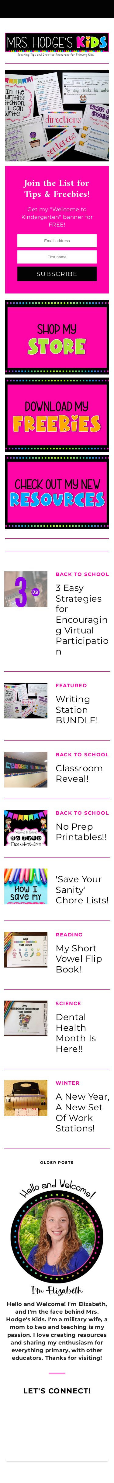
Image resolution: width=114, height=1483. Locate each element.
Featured (71, 685)
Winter (68, 1083)
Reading (69, 935)
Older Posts (57, 1162)
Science (68, 1003)
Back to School (82, 574)
